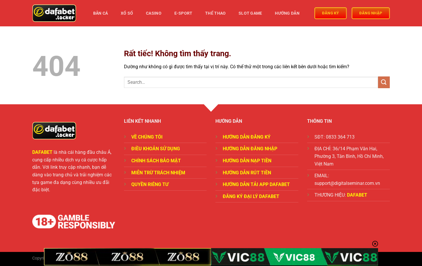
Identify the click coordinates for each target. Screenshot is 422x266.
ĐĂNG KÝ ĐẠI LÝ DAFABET (251, 196)
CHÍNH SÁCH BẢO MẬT (156, 160)
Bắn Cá (100, 13)
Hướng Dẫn (287, 13)
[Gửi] (384, 82)
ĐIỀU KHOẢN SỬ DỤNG (155, 148)
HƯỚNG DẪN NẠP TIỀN (247, 160)
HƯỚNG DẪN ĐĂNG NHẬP (250, 148)
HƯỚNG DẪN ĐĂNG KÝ (246, 137)
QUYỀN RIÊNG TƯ (150, 184)
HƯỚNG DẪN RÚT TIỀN (247, 172)
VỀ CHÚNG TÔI (147, 137)
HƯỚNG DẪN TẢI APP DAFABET (256, 184)
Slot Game (250, 13)
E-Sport (183, 13)
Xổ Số (127, 13)
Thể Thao (215, 13)
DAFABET (42, 152)
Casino (153, 13)
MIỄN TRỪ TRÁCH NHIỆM (158, 172)
